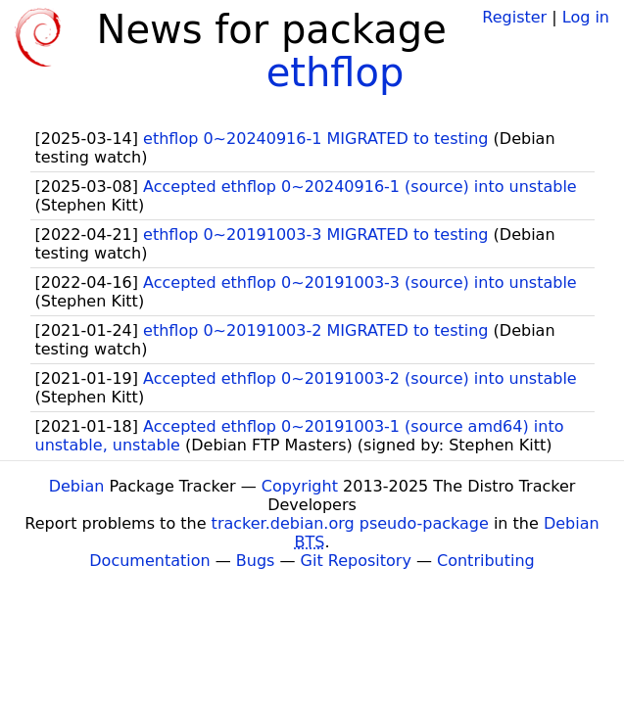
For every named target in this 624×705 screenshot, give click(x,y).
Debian (77, 486)
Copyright (300, 486)
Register (514, 17)
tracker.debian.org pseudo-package (350, 523)
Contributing (486, 560)
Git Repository (356, 560)
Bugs (255, 560)
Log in (585, 17)
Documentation (149, 560)
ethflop (335, 72)
